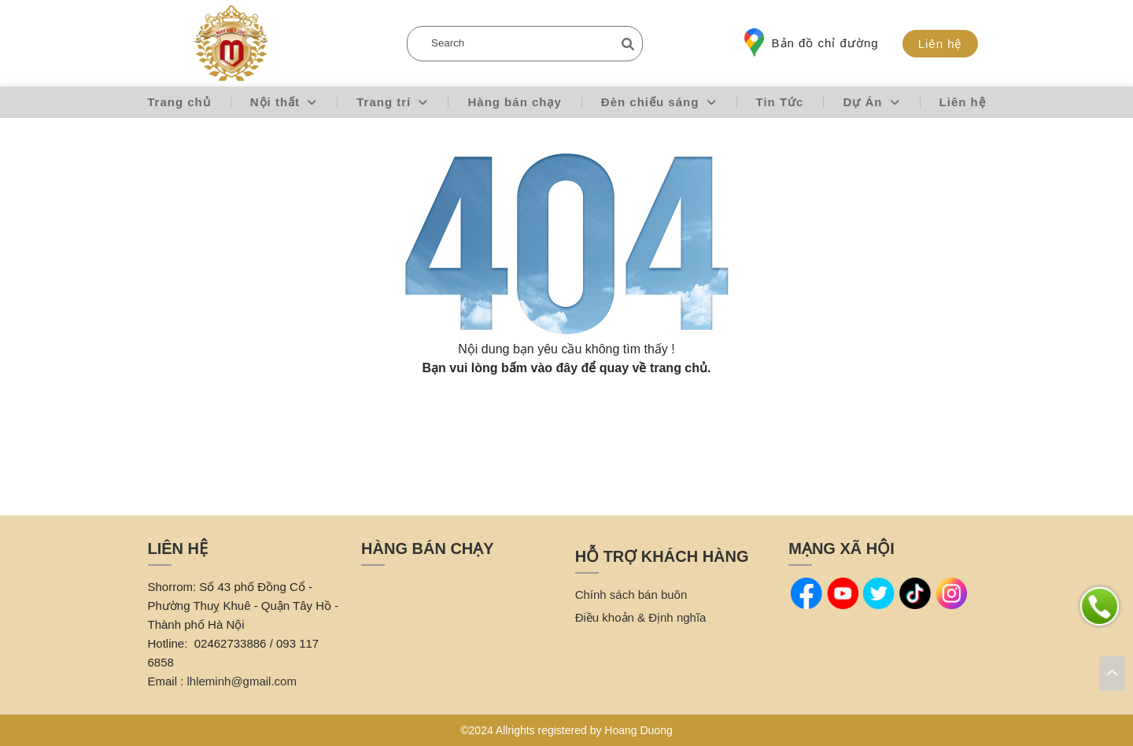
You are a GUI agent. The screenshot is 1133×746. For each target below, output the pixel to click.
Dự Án (871, 102)
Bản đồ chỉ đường (811, 42)
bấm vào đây (539, 368)
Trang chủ (179, 102)
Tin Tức (780, 102)
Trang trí (392, 102)
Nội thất (284, 102)
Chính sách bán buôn (631, 594)
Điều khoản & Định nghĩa (641, 617)
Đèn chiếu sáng (659, 102)
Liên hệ (940, 43)
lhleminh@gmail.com (242, 681)
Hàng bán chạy (514, 102)
